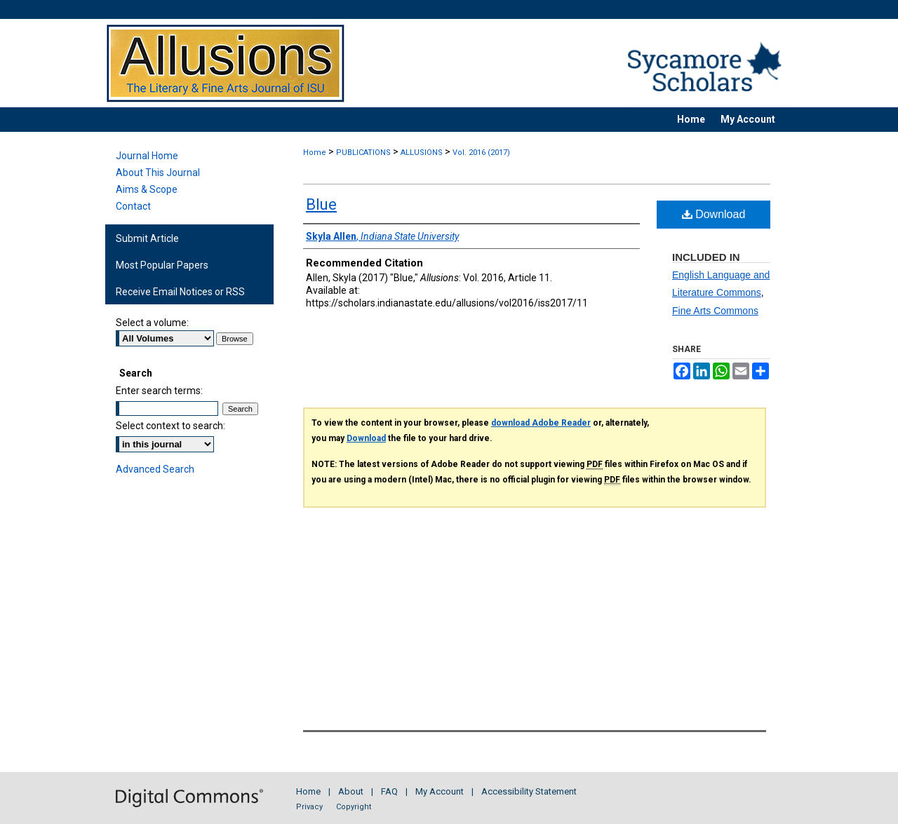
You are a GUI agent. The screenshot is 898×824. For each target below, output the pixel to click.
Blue (321, 204)
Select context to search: (170, 425)
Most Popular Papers (162, 265)
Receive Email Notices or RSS (180, 291)
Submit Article (147, 238)
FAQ (389, 791)
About (350, 791)
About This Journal (158, 172)
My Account (439, 791)
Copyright (353, 806)
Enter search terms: (159, 390)
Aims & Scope (146, 189)
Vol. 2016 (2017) (481, 152)
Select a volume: (152, 322)
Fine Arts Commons (715, 310)
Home (314, 152)
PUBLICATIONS (363, 152)
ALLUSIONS (422, 152)
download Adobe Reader (541, 423)
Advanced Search (155, 469)
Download (714, 214)
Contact (133, 206)
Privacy (309, 806)
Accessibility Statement (529, 791)
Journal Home (147, 155)
